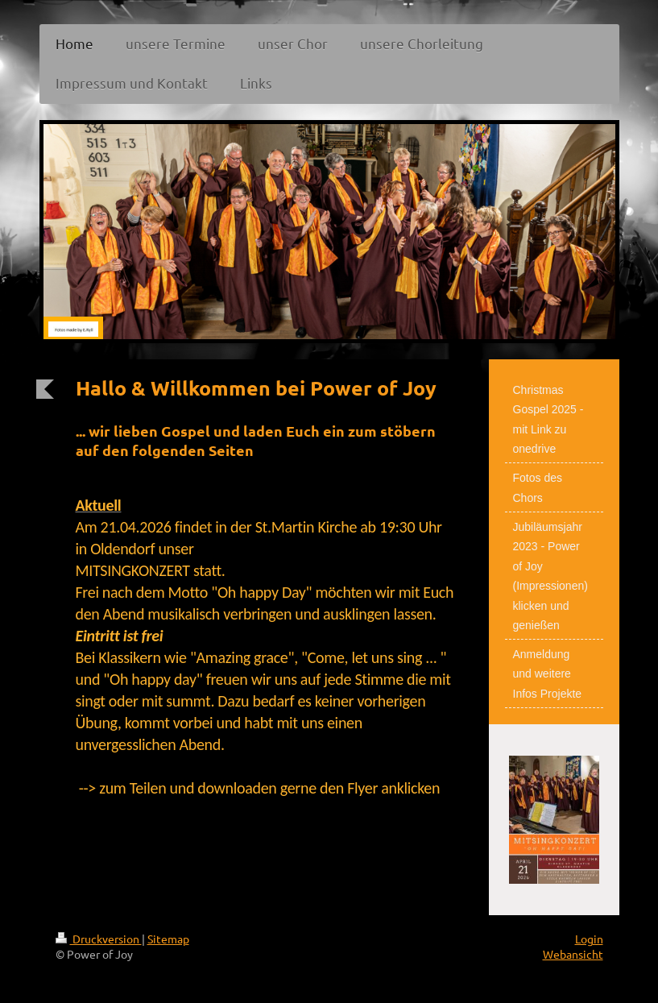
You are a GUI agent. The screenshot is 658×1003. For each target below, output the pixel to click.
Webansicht (573, 954)
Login (589, 938)
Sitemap (168, 938)
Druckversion (99, 938)
